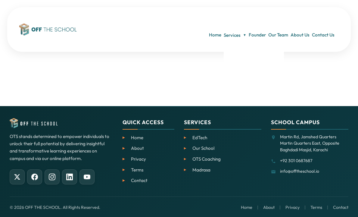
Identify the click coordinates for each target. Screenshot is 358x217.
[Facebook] (34, 176)
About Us (297, 18)
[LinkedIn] (69, 176)
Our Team (268, 18)
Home (183, 18)
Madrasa (201, 170)
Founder (239, 18)
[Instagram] (52, 176)
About (137, 148)
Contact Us (327, 18)
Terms (137, 170)
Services (210, 18)
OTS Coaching (206, 159)
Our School (203, 148)
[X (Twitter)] (17, 176)
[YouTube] (87, 176)
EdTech (199, 137)
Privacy (138, 159)
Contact (139, 180)
